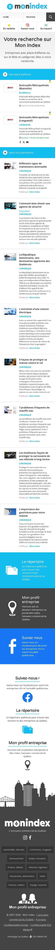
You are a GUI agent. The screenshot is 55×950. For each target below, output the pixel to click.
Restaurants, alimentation (22, 876)
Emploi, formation (37, 858)
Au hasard (46, 27)
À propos (41, 919)
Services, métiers (17, 885)
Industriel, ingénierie (37, 867)
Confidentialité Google (16, 925)
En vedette (9, 27)
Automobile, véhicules (14, 849)
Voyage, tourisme (38, 885)
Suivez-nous (27, 27)
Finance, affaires (15, 867)
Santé (42, 876)
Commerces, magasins (40, 849)
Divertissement (16, 858)
